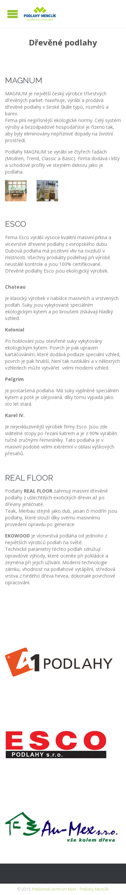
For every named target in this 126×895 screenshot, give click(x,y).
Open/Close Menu (12, 14)
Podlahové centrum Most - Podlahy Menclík (70, 889)
